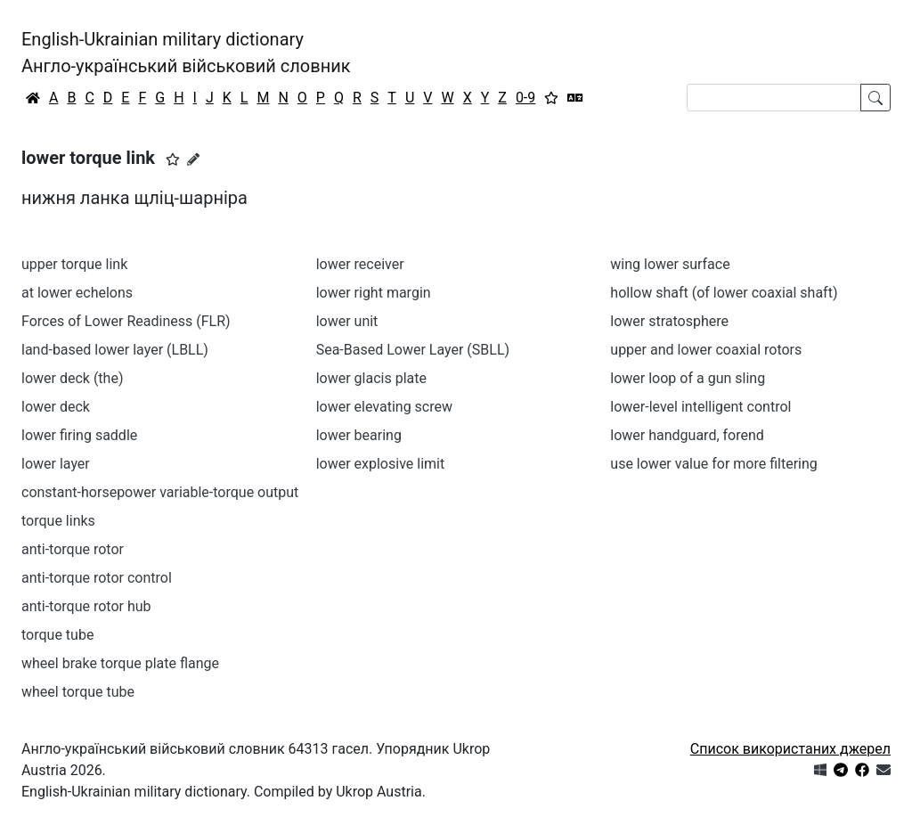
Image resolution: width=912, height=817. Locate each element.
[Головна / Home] (33, 98)
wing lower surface (669, 264)
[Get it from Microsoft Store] (820, 770)
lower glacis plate (371, 378)
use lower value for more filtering (714, 463)
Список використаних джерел (790, 748)
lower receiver (360, 264)
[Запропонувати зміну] (193, 159)
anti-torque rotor (72, 549)
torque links (58, 520)
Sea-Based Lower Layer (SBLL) (412, 349)
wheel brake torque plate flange (120, 663)
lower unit (347, 321)
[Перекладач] (575, 98)
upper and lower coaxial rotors (706, 349)
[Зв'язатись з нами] (883, 770)
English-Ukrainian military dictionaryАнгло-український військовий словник (186, 53)
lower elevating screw (384, 406)
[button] (173, 159)
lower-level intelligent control (700, 406)
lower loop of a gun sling (687, 378)
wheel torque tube (77, 691)
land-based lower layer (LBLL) (114, 349)
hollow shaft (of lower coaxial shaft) (723, 292)
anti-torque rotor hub (86, 606)
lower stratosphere (669, 321)
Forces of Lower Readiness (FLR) (126, 321)
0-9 (525, 97)
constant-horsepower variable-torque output (159, 492)
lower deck (55, 406)
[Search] (774, 97)
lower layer (55, 463)
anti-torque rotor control (96, 577)
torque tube (57, 634)
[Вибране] (551, 98)
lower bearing (359, 435)
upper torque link (74, 264)
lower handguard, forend (687, 435)
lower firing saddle (79, 435)
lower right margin (373, 292)
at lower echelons (77, 292)
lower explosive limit (380, 463)
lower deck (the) (72, 378)
